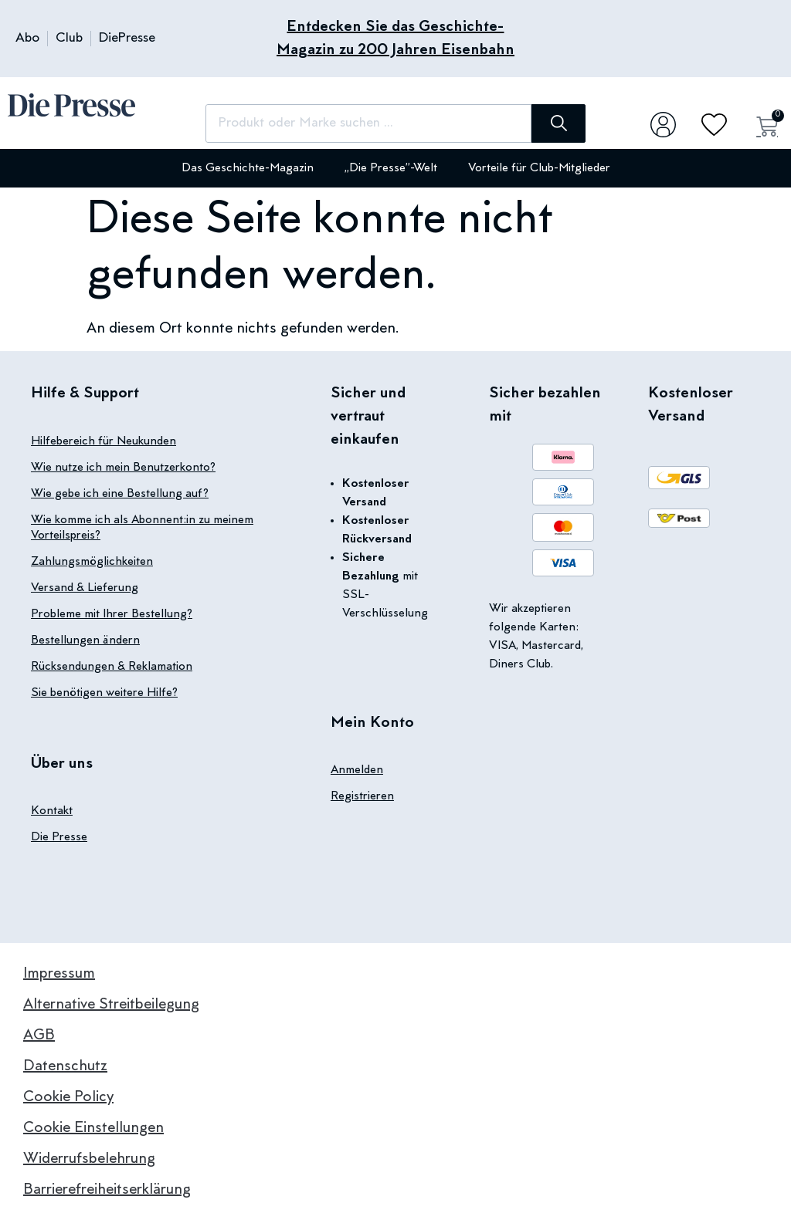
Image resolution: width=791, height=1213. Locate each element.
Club (69, 39)
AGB (39, 1035)
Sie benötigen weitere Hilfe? (104, 693)
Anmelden (357, 770)
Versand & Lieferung (84, 588)
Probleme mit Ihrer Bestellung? (111, 614)
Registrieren (362, 796)
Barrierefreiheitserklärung (107, 1190)
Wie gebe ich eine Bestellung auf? (120, 494)
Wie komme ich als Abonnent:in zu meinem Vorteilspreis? (142, 528)
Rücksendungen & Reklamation (111, 667)
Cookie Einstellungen (93, 1128)
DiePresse (127, 39)
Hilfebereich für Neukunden (103, 441)
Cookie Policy (68, 1097)
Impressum (59, 974)
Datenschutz (65, 1066)
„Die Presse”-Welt (391, 168)
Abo (27, 39)
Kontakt (52, 811)
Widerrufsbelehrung (89, 1159)
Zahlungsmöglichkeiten (92, 562)
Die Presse (59, 837)
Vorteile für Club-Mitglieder (539, 168)
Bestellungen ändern (85, 640)
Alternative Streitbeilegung (111, 1004)
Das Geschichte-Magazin (248, 168)
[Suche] (558, 123)
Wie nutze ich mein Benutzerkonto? (123, 467)
